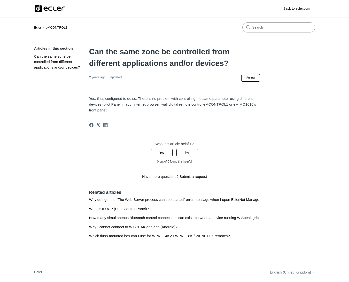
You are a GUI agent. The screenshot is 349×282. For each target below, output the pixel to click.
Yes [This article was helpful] (162, 152)
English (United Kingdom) (292, 272)
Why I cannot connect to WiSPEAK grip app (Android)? (133, 227)
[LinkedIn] (105, 125)
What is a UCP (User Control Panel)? (119, 209)
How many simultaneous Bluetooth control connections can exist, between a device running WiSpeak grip (174, 218)
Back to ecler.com (296, 8)
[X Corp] (98, 125)
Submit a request (193, 176)
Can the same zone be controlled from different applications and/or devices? (57, 61)
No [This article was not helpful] (187, 152)
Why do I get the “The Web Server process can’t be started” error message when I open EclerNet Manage (174, 199)
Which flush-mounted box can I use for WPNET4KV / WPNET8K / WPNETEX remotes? (159, 236)
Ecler (37, 27)
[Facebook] (91, 125)
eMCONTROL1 (56, 27)
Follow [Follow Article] (251, 77)
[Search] (279, 27)
